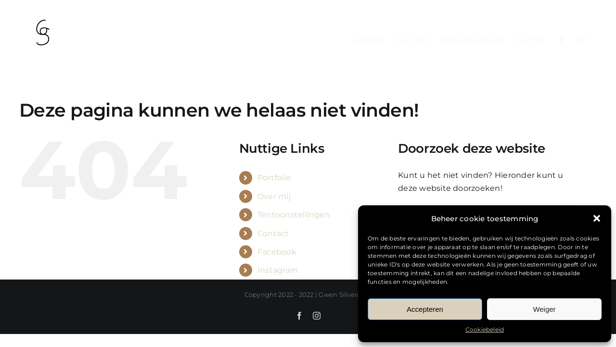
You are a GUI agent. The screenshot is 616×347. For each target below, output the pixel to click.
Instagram (277, 270)
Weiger (544, 309)
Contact (273, 233)
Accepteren (425, 309)
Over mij (274, 196)
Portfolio (274, 177)
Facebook (276, 251)
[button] (597, 218)
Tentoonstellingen (293, 214)
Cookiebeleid (484, 329)
